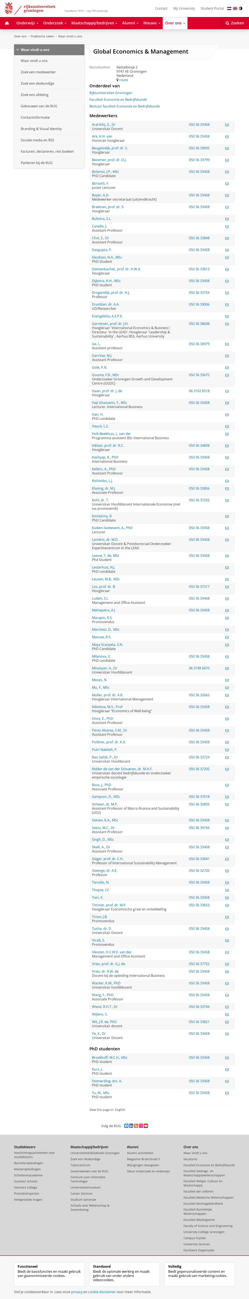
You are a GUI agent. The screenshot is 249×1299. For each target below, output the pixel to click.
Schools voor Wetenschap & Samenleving (90, 1207)
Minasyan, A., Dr (104, 668)
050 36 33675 (199, 375)
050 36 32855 (199, 804)
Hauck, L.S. (100, 426)
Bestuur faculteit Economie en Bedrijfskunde (124, 106)
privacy (77, 1292)
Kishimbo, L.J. (102, 480)
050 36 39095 (199, 148)
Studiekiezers (24, 1147)
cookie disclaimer (102, 1292)
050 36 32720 (199, 870)
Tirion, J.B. (99, 916)
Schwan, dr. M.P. (105, 804)
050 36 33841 (199, 858)
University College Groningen (203, 1232)
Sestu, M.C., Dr (103, 827)
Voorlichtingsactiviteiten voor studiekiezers (34, 1155)
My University (184, 8)
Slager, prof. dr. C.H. (107, 858)
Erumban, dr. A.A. (105, 304)
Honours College (25, 1187)
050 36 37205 (199, 769)
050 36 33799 (199, 160)
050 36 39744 (199, 827)
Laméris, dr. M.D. (105, 539)
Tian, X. (97, 897)
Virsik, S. (98, 940)
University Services (196, 1244)
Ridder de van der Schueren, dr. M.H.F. (122, 769)
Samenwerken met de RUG (89, 1171)
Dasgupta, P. (102, 249)
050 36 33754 (199, 292)
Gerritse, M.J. (102, 355)
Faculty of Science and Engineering (208, 1226)
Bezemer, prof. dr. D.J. (109, 160)
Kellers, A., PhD (104, 469)
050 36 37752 (199, 963)
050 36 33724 (199, 757)
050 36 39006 (199, 304)
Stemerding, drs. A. (107, 1081)
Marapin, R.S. (102, 617)
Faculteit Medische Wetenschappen (208, 1197)
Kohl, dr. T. (100, 500)
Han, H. (98, 414)
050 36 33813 (199, 269)
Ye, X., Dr (99, 1033)
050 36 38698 (199, 323)
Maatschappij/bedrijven (89, 1147)
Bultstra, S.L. (101, 218)
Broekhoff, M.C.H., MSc (110, 1057)
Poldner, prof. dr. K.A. (109, 742)
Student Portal (212, 8)
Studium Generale (83, 1200)
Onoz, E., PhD (102, 718)
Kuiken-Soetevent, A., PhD (112, 527)
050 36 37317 (199, 586)
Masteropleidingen (27, 1169)
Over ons (20, 36)
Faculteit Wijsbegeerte (199, 1220)
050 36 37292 (199, 500)
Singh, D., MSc (103, 839)
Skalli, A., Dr (101, 847)
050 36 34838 (199, 445)
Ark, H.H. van (102, 136)
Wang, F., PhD (103, 995)
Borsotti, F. (100, 183)
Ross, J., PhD (101, 785)
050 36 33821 (199, 1021)
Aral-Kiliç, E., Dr (104, 124)
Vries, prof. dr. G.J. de (108, 963)
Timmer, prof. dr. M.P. (109, 905)
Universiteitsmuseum (86, 1187)
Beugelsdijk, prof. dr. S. (110, 148)
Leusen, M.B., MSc (106, 579)
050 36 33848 (199, 238)
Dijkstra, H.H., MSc (106, 280)
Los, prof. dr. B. (104, 586)
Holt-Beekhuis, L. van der (111, 433)
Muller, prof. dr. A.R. (107, 695)
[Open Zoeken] (235, 23)
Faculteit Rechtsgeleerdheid (203, 1204)
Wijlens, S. (100, 1014)
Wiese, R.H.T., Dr (105, 1006)
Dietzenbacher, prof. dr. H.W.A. (116, 269)
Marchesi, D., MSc (106, 629)
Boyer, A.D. (100, 195)
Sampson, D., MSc (106, 796)
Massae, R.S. (101, 637)
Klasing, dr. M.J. (104, 488)
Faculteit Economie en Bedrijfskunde (118, 99)
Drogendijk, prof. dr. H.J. (111, 292)
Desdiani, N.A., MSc (107, 257)
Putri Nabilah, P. (104, 749)
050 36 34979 (199, 343)
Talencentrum (80, 1165)
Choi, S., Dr (100, 238)
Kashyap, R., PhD (105, 457)
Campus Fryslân (194, 1238)
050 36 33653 (199, 905)
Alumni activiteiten (140, 1153)
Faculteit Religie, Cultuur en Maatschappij (203, 1183)
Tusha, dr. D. (102, 928)
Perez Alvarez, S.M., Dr (109, 730)
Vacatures (190, 1159)
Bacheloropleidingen (28, 1163)
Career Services (81, 1193)
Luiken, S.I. (100, 598)
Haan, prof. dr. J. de (107, 391)
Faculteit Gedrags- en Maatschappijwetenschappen (204, 1173)
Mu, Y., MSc (101, 687)
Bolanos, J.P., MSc (105, 171)
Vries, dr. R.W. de (105, 971)
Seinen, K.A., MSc (105, 820)
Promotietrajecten (26, 1193)
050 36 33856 (199, 488)
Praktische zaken (42, 36)
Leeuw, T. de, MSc (105, 555)
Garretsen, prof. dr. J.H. (110, 323)
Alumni (132, 1147)
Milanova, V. (101, 656)
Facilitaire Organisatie (198, 1250)
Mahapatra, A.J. (104, 610)
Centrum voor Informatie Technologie (88, 1179)
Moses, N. (99, 680)
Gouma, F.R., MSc (105, 375)
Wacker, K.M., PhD (106, 983)
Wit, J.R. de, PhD (104, 1021)
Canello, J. (99, 226)
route (123, 79)
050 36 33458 (199, 124)
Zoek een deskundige (85, 1159)
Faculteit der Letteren (198, 1191)
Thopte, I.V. (101, 890)
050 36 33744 (199, 1006)
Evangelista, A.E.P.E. (107, 316)
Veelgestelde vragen (28, 1200)
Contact (161, 8)
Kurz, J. (97, 1069)
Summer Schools (26, 1181)
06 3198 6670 (199, 668)
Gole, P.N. (99, 367)
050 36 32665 (199, 695)
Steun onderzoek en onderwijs (148, 1171)
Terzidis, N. (100, 882)
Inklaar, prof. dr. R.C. (108, 445)
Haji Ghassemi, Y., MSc (109, 402)
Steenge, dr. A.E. (104, 870)
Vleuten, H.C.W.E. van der (112, 952)
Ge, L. (96, 343)
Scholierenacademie (28, 1175)
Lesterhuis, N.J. (103, 567)
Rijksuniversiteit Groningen (110, 93)
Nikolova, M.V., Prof (107, 706)
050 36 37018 (199, 796)
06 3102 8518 (199, 391)
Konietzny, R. (102, 516)
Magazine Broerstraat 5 (143, 1159)
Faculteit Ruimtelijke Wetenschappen (197, 1211)
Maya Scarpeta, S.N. (107, 644)
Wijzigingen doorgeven (143, 1165)
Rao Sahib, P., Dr (105, 757)
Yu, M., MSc (101, 1092)
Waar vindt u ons (70, 36)
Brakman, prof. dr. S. (108, 207)
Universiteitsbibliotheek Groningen (95, 1153)
